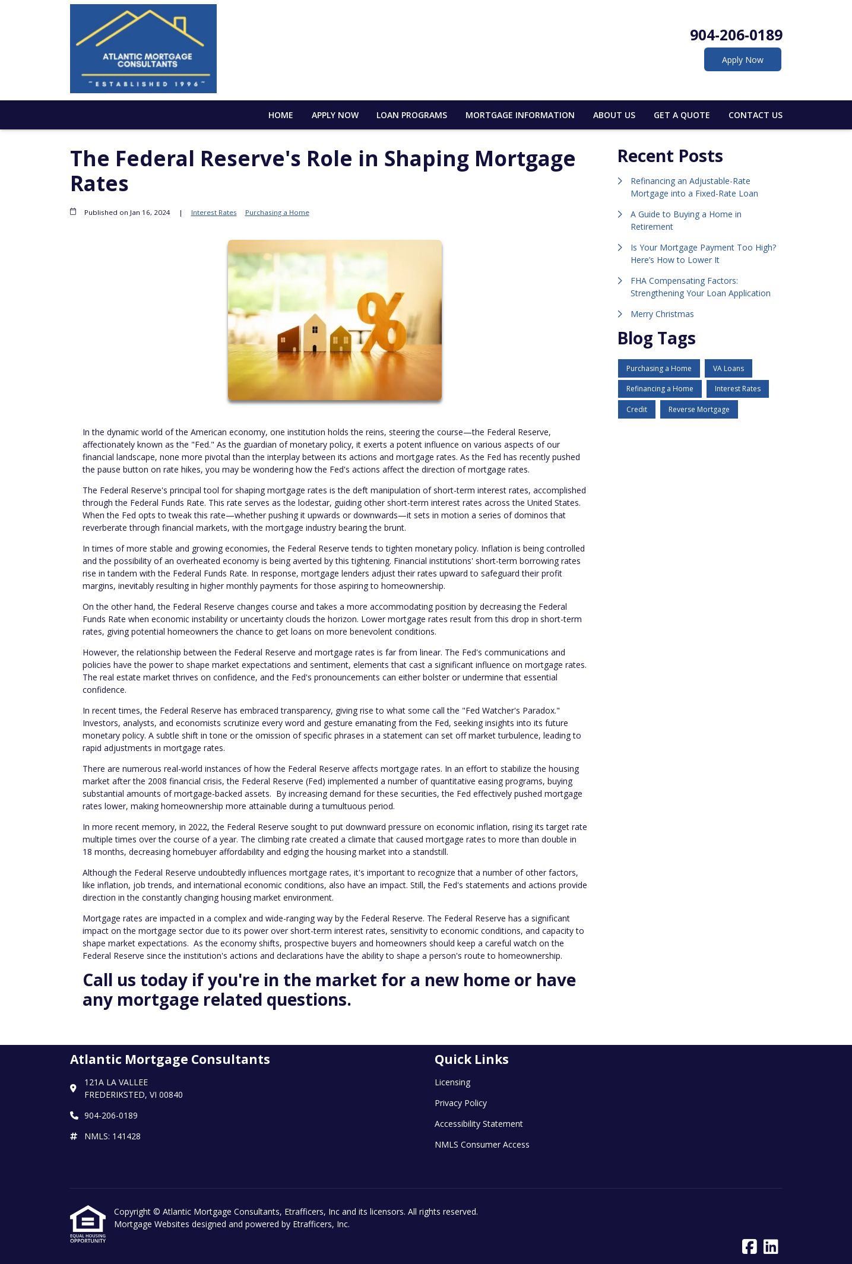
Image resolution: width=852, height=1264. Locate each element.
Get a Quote (682, 115)
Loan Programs (411, 115)
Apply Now (743, 59)
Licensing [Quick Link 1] (452, 1082)
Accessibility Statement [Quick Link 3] (479, 1123)
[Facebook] (749, 1247)
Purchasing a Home (277, 212)
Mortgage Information (520, 115)
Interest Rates (214, 212)
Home (280, 115)
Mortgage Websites (153, 1224)
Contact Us (756, 115)
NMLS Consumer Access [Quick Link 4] (482, 1144)
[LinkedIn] (771, 1247)
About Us (614, 115)
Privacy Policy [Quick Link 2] (461, 1102)
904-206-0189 (736, 35)
